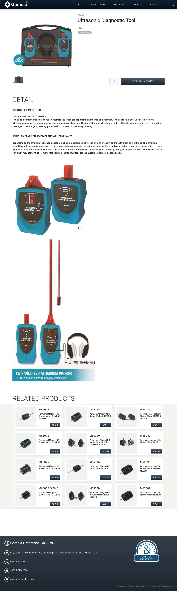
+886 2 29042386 (19, 570)
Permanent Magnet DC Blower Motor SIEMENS (100, 415)
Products (119, 4)
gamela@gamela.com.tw (22, 579)
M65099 (44, 409)
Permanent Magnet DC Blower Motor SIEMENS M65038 (100, 494)
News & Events (96, 4)
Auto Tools (84, 32)
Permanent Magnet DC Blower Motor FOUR (150, 441)
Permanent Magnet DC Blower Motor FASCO (99, 467)
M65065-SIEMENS (49, 488)
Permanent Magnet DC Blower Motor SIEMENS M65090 (151, 468)
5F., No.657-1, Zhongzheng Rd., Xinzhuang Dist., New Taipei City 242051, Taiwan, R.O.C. (54, 553)
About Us (155, 4)
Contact (137, 4)
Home (76, 4)
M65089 (145, 488)
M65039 (94, 435)
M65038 (94, 488)
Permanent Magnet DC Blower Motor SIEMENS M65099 (49, 416)
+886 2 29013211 (19, 561)
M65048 (145, 435)
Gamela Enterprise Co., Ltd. (32, 543)
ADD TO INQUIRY (143, 81)
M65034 (145, 409)
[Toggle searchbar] (172, 4)
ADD (54, 425)
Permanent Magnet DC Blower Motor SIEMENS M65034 (151, 416)
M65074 (94, 409)
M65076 (44, 462)
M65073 (44, 435)
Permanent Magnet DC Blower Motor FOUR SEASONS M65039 (99, 442)
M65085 (94, 462)
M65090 (145, 462)
